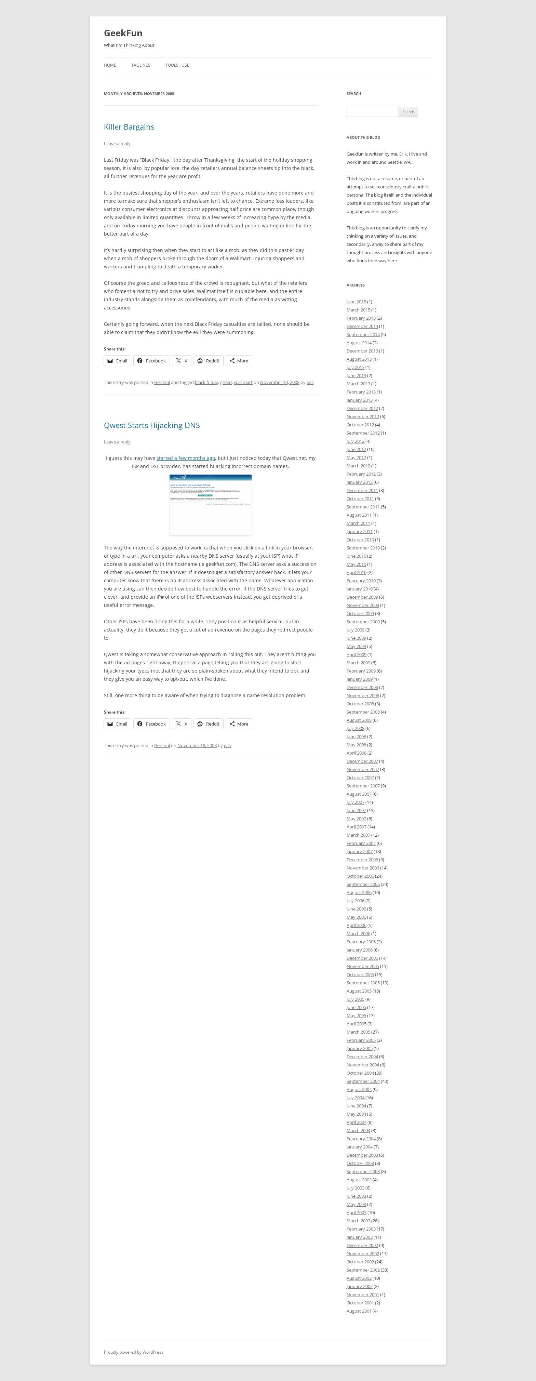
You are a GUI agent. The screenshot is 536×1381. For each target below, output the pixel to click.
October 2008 (360, 704)
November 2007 (363, 769)
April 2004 (356, 1122)
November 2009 (363, 605)
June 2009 (356, 638)
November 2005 (363, 966)
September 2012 (363, 433)
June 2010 (356, 556)
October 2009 (360, 613)
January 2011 (360, 531)
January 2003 (360, 1237)
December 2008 (362, 687)
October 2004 (360, 1073)
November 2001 (363, 1294)
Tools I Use (177, 65)
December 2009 (362, 597)
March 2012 (358, 466)
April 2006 (356, 925)
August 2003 (359, 1180)
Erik (403, 154)
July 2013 (355, 367)
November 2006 (363, 868)
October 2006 (360, 876)
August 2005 (359, 991)
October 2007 (360, 777)
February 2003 (361, 1229)
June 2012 (356, 449)
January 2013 (360, 400)
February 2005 (361, 1040)
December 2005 (362, 958)
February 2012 (361, 474)
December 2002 (362, 1245)
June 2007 (356, 810)
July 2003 (355, 1188)
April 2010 (356, 572)
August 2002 (359, 1278)
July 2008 (355, 728)
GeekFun (123, 33)
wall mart (243, 382)
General (162, 382)
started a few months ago (186, 458)
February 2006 (361, 942)
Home (110, 65)
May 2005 (356, 1015)
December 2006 (362, 860)
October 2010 (360, 539)
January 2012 (360, 482)
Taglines (140, 65)
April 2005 (356, 1024)
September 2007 (363, 786)
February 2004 (361, 1139)
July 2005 (355, 999)
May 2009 (356, 646)
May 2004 (356, 1114)
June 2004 (356, 1106)
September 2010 (363, 548)
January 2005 (360, 1048)
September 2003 (363, 1171)
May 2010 (356, 564)
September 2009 (363, 622)
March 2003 (358, 1221)
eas (310, 382)
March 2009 (358, 663)
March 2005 (358, 1032)
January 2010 (360, 589)
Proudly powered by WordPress (133, 1352)
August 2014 (359, 343)
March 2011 (358, 523)
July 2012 (355, 441)
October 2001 (360, 1303)
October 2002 (360, 1262)
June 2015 (356, 301)
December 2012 (362, 408)
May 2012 (356, 457)
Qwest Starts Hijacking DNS (152, 425)
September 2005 (363, 983)
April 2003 (356, 1212)
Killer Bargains (129, 126)
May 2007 (356, 818)
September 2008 (363, 712)
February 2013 (361, 392)
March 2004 (358, 1130)
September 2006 (363, 884)
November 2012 (363, 416)
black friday (206, 382)
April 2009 (356, 654)
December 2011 (362, 490)
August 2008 (359, 720)
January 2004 (360, 1147)
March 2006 (358, 933)
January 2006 (360, 950)
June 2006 (356, 909)
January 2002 (360, 1286)
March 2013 (358, 384)
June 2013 (356, 375)
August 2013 (359, 359)
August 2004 (359, 1089)
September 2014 (363, 334)
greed (226, 382)
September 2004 (363, 1081)
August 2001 (359, 1311)
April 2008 (356, 753)
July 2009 (355, 630)
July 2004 (355, 1097)
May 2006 (356, 917)
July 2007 (355, 802)
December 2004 (362, 1056)
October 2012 (360, 425)
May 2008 (356, 745)
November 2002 (363, 1253)
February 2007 (361, 843)
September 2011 (363, 507)
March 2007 (358, 835)
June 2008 (356, 736)
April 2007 (356, 827)
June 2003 (356, 1196)
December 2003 (362, 1155)
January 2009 (360, 679)
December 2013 (362, 351)
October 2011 (360, 498)
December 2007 (362, 761)
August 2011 (359, 515)
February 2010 (361, 580)
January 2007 (360, 851)
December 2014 (362, 326)
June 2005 (356, 1007)
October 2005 (360, 974)
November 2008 (363, 695)
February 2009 (361, 671)
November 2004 (363, 1065)
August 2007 (359, 794)
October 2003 (360, 1163)
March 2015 (358, 310)
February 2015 (361, 318)
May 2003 (356, 1204)
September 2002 (363, 1270)
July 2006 (355, 901)
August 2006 (359, 892)
